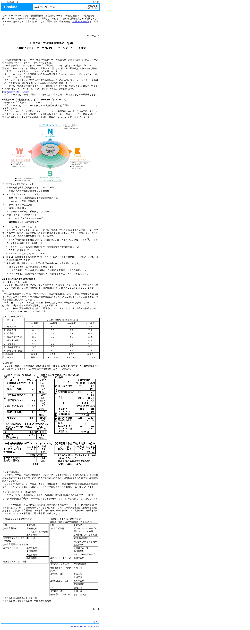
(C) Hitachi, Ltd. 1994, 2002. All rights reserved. (84, 626)
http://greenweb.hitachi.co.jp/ (16, 92)
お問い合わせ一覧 (80, 21)
